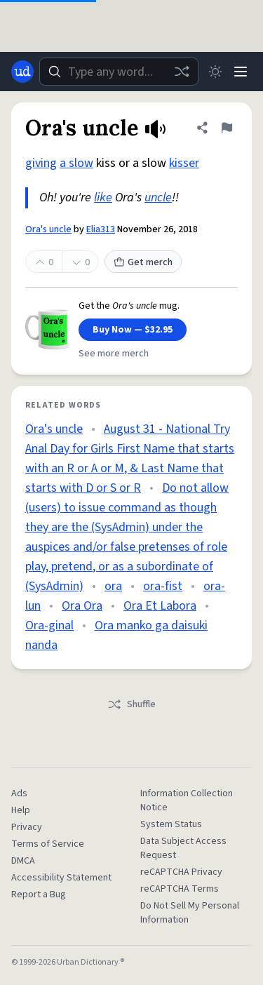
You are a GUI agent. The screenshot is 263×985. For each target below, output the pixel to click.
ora (113, 586)
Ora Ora (82, 606)
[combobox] (118, 72)
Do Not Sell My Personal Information (189, 913)
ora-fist (162, 586)
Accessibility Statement (61, 878)
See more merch (114, 354)
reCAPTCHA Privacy (181, 872)
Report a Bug (38, 894)
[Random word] (181, 71)
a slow (76, 163)
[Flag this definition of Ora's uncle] (226, 127)
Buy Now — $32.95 (133, 330)
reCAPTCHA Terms (179, 889)
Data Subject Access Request (183, 848)
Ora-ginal (49, 625)
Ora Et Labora (159, 606)
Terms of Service (47, 844)
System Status (171, 824)
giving (41, 163)
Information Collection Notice (186, 800)
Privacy (26, 827)
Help (20, 810)
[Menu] (240, 71)
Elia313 (100, 229)
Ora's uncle (48, 229)
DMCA (23, 861)
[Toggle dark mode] (215, 71)
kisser (184, 163)
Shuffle (131, 704)
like (103, 197)
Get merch (143, 262)
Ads (19, 793)
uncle (158, 197)
